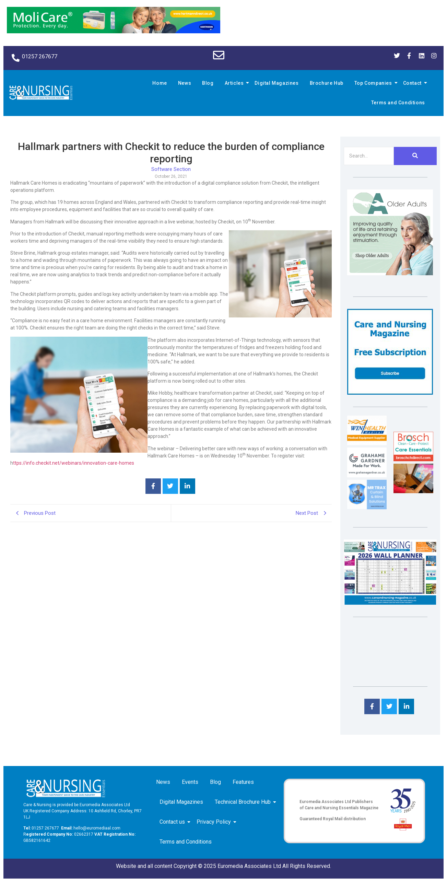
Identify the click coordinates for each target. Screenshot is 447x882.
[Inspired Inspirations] (413, 491)
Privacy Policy (215, 822)
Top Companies (374, 83)
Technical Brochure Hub (244, 802)
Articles (235, 83)
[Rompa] (390, 273)
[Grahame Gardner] (367, 475)
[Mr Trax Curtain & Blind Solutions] (367, 507)
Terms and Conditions (398, 102)
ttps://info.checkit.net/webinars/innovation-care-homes (73, 463)
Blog (207, 83)
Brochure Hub (326, 83)
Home (159, 83)
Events (190, 782)
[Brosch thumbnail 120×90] (413, 459)
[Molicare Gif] (113, 31)
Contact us (173, 822)
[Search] (368, 156)
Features (243, 782)
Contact (413, 83)
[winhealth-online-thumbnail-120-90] (367, 443)
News (184, 83)
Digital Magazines (276, 83)
